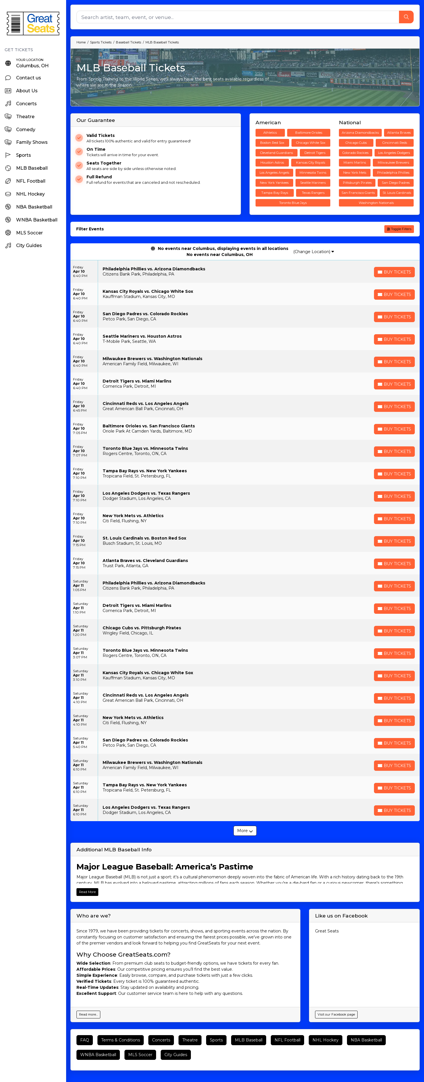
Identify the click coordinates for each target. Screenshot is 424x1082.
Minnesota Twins (313, 173)
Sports (216, 1040)
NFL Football (287, 1040)
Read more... (88, 1014)
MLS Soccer (140, 1054)
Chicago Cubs (356, 143)
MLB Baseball (248, 1040)
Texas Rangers (313, 193)
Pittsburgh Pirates (357, 183)
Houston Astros (272, 162)
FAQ (84, 1040)
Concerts (161, 1040)
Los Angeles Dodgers (394, 153)
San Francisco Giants (358, 193)
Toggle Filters (399, 229)
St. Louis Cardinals (397, 193)
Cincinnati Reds (394, 143)
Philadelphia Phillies (393, 173)
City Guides (175, 1054)
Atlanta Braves (399, 133)
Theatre (190, 1040)
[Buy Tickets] (394, 272)
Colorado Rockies (355, 153)
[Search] (237, 17)
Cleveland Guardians (276, 153)
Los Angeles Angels (274, 173)
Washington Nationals (376, 203)
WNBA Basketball (98, 1054)
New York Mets (354, 173)
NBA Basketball (366, 1040)
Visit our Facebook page (336, 1014)
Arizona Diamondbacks (360, 133)
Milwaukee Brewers (393, 162)
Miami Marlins (355, 162)
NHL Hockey (325, 1040)
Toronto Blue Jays (293, 203)
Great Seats (327, 931)
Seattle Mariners (313, 183)
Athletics (270, 133)
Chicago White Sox (310, 143)
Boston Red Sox (272, 143)
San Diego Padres (396, 183)
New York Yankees (274, 183)
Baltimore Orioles (308, 133)
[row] (245, 271)
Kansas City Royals (310, 162)
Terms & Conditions (120, 1040)
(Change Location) (313, 251)
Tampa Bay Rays (274, 193)
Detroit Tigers (314, 153)
